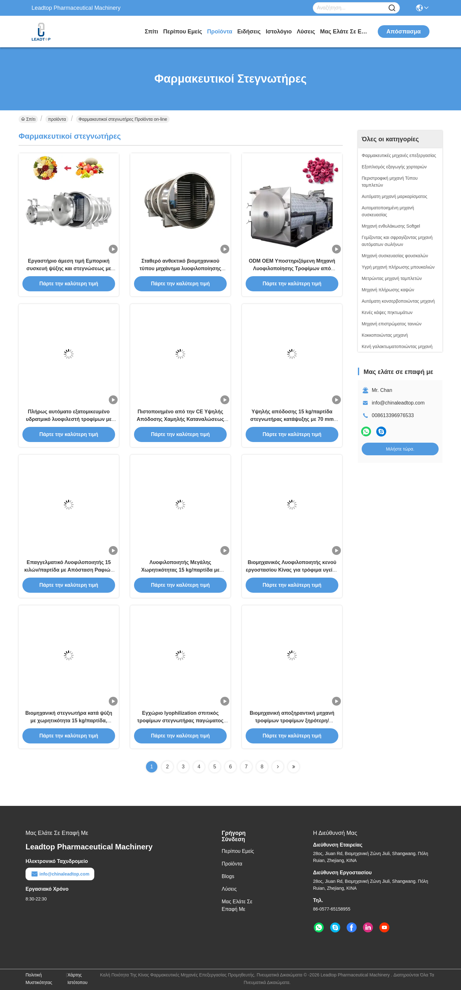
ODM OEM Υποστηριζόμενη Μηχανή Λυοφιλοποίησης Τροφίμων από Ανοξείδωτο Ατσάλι (292, 268)
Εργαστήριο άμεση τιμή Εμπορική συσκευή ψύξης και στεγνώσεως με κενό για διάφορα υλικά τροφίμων (68, 268)
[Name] (392, 8)
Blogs (228, 876)
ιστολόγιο (279, 31)
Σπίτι (151, 31)
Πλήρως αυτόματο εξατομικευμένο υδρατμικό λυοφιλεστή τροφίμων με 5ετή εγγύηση (69, 419)
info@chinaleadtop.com (398, 402)
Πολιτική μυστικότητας (39, 978)
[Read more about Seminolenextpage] (277, 766)
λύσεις (306, 31)
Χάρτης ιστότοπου (77, 978)
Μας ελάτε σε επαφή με (343, 31)
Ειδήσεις (249, 31)
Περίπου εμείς (182, 31)
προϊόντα (219, 31)
